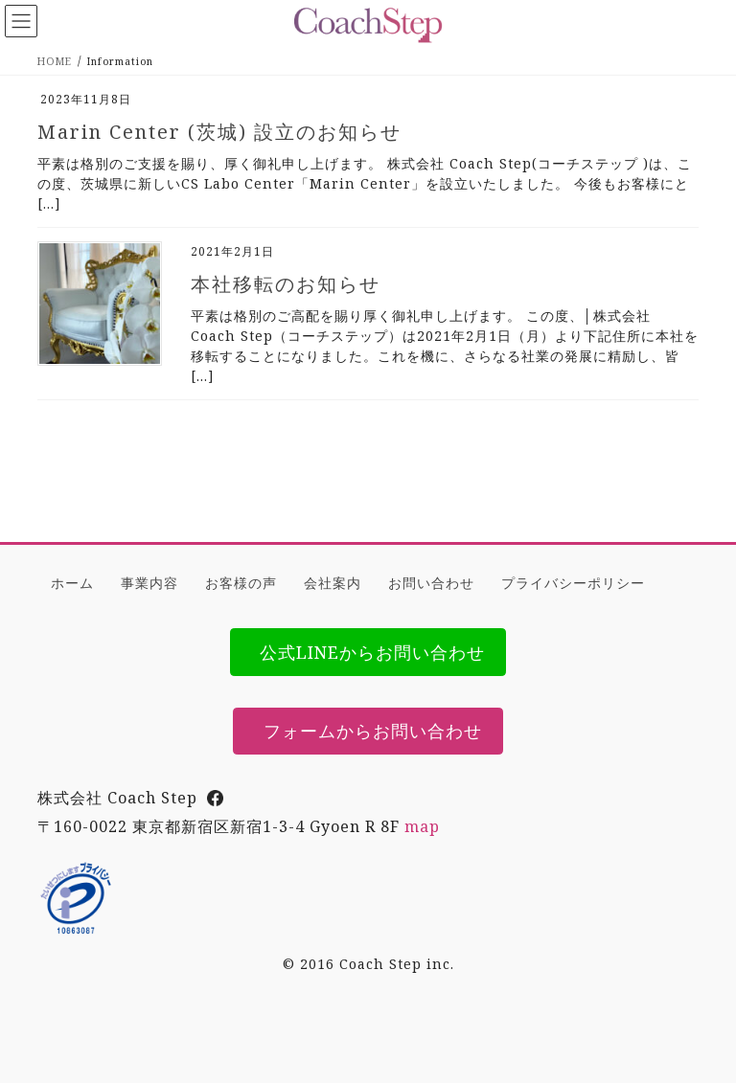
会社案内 (332, 583)
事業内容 (149, 583)
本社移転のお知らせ (285, 284)
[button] (368, 651)
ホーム (72, 583)
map (422, 826)
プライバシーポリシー (573, 583)
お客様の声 (241, 583)
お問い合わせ (431, 583)
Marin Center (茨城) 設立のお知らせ (219, 132)
